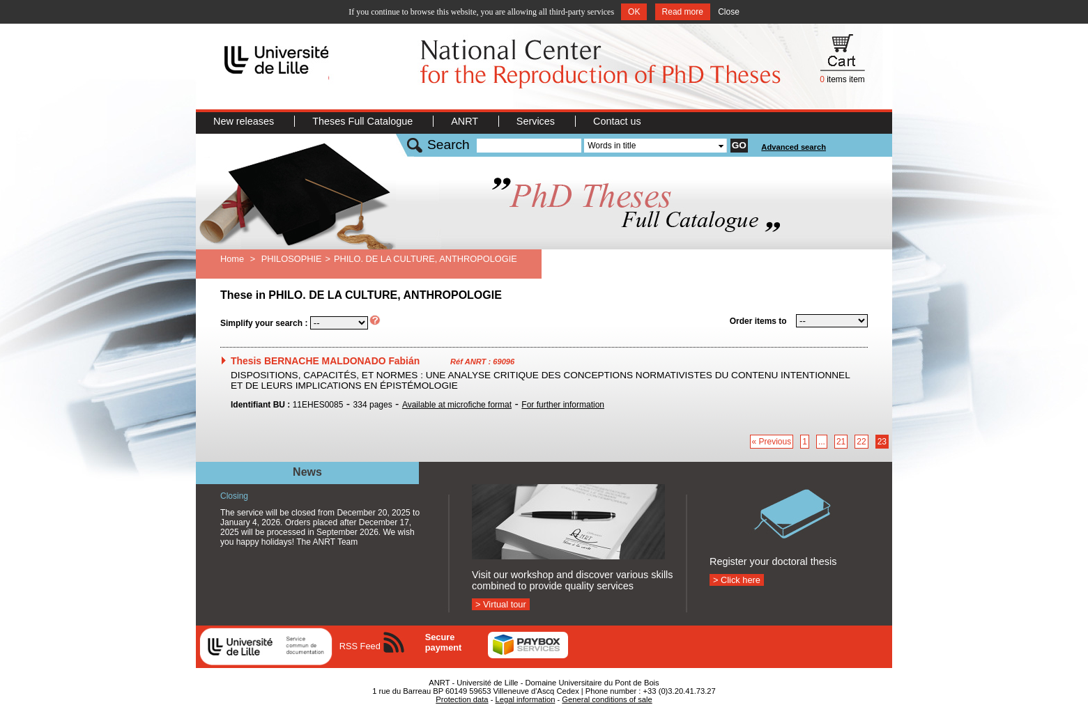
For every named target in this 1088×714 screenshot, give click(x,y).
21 (840, 442)
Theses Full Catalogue (363, 121)
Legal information (526, 699)
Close (729, 12)
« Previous (772, 442)
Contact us (617, 121)
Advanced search (793, 147)
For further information (562, 405)
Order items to (758, 321)
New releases (245, 121)
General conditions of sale (607, 699)
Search (448, 144)
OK (634, 12)
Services (537, 121)
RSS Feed (360, 646)
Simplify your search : (263, 323)
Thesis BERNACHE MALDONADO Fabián (325, 360)
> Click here (736, 580)
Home (232, 259)
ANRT (466, 121)
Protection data (462, 699)
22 (861, 442)
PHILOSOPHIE (291, 259)
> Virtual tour (500, 604)
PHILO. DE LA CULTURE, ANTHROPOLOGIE (425, 259)
